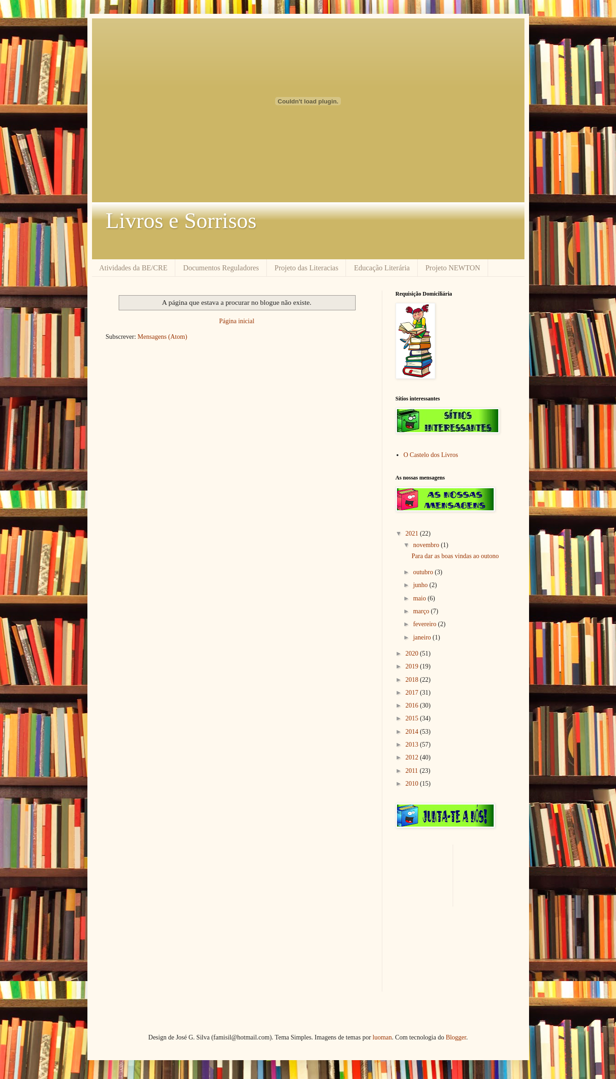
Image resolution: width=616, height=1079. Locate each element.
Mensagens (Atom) (162, 336)
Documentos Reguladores (221, 268)
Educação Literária (381, 268)
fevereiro (425, 624)
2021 (412, 533)
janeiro (422, 637)
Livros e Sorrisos (181, 220)
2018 (412, 679)
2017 (412, 692)
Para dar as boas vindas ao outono (455, 556)
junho (421, 585)
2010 (412, 783)
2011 (412, 770)
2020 (412, 653)
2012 (412, 757)
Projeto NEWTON (453, 268)
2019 (412, 666)
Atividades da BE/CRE (133, 268)
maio (420, 598)
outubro (424, 572)
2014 (412, 731)
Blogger (456, 1037)
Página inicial (236, 321)
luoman (382, 1037)
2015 (412, 718)
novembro (427, 545)
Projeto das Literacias (307, 268)
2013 (412, 744)
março (422, 611)
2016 (412, 705)
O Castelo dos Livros (430, 454)
